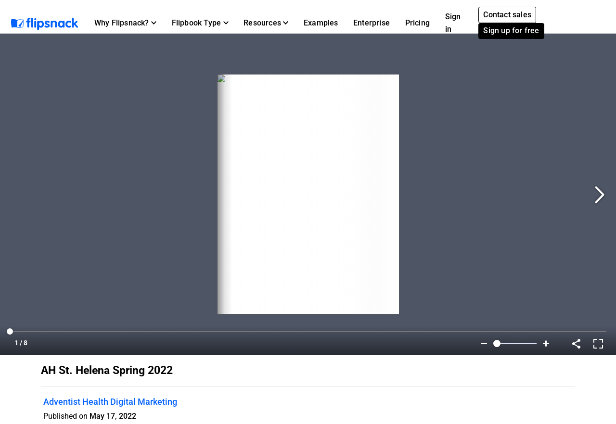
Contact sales (507, 14)
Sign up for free (511, 30)
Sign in (453, 23)
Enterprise (371, 22)
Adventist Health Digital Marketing (110, 402)
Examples (321, 22)
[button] (125, 23)
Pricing (417, 22)
